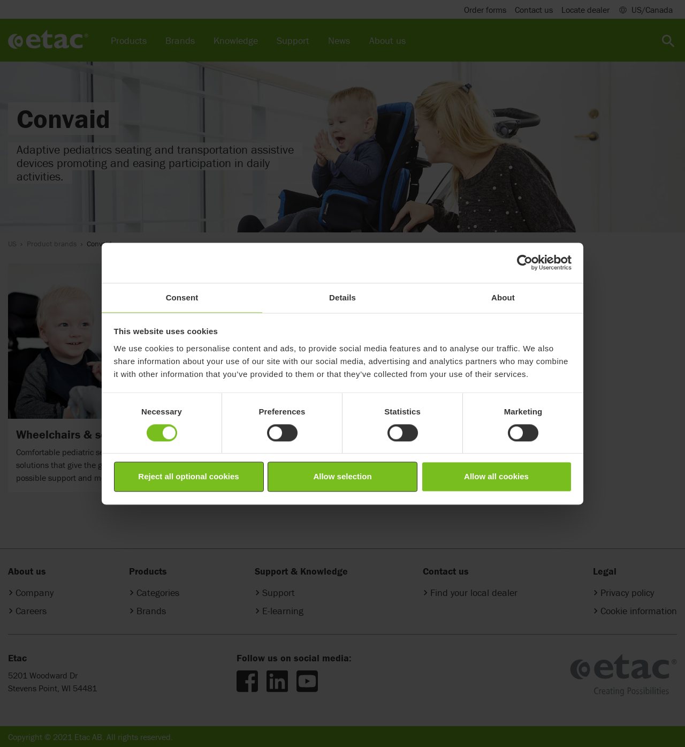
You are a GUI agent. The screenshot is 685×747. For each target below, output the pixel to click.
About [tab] (503, 297)
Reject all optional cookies (188, 476)
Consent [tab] (182, 297)
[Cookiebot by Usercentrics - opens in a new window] (525, 262)
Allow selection (342, 476)
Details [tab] (342, 297)
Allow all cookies (496, 476)
